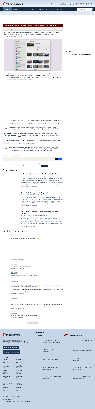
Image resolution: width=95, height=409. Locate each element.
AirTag (51, 13)
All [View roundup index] (91, 13)
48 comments (33, 226)
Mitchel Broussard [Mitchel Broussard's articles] (7, 370)
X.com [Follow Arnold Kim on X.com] (7, 361)
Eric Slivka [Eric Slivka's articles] (18, 359)
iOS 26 (67, 13)
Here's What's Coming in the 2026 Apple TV (35, 193)
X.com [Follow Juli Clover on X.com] (7, 367)
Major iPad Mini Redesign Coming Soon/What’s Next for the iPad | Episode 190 (82, 350)
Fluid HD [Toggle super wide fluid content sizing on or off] (24, 401)
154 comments (33, 205)
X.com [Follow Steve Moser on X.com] (7, 389)
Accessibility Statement (7, 399)
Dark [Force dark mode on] (33, 401)
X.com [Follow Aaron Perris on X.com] (20, 389)
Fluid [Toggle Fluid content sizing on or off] (21, 401)
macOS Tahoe (76, 13)
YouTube (40, 335)
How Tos (33, 9)
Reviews (41, 9)
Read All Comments (33, 322)
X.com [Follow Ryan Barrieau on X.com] (20, 384)
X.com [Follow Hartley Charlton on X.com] (7, 378)
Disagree (22, 259)
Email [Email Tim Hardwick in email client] (17, 373)
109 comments (33, 186)
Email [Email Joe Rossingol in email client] (17, 367)
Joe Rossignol (43, 176)
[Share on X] (56, 159)
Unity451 (13, 312)
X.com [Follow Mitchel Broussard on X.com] (7, 373)
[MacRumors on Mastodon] (81, 4)
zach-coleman (14, 272)
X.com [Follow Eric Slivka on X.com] (20, 361)
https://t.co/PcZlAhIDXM (50, 149)
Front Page (7, 9)
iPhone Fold (17, 13)
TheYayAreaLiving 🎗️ (16, 234)
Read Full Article (25, 186)
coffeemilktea (14, 281)
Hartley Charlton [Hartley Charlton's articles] (6, 375)
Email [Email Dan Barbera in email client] (4, 384)
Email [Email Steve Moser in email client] (4, 389)
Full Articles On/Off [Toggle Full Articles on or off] (14, 401)
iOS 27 (25, 13)
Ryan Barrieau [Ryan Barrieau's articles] (19, 381)
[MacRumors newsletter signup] (92, 4)
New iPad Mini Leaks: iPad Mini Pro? (52, 359)
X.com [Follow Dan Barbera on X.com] (7, 384)
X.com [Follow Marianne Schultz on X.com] (20, 378)
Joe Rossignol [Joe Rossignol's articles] (19, 364)
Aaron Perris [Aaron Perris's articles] (18, 387)
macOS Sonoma (16, 155)
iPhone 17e (44, 13)
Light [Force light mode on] (31, 401)
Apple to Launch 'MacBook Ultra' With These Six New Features (42, 174)
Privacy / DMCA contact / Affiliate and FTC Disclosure (13, 396)
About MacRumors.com (11, 347)
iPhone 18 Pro (7, 13)
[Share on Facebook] (60, 159)
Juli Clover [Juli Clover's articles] (5, 364)
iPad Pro (85, 13)
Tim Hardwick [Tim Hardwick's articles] (19, 370)
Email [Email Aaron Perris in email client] (17, 389)
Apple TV (21, 34)
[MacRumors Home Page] (13, 4)
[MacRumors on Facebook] (76, 4)
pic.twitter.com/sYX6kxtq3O (29, 129)
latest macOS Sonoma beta (35, 34)
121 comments (8, 159)
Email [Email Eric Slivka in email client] (17, 361)
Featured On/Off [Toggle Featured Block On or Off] (6, 401)
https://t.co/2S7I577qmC (17, 150)
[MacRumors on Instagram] (73, 4)
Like (19, 259)
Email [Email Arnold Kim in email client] (4, 361)
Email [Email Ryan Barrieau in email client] (17, 384)
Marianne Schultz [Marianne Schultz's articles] (19, 375)
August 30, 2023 (53, 129)
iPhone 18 (59, 13)
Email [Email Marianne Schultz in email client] (17, 378)
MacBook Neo (34, 13)
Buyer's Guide (50, 9)
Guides (26, 9)
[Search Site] (85, 9)
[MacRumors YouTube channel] (84, 4)
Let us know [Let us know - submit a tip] (63, 4)
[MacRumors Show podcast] (71, 4)
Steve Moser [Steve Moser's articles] (5, 387)
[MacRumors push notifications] (86, 4)
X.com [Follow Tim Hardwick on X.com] (20, 373)
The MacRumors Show (75, 335)
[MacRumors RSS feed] (89, 4)
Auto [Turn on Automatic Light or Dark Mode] (28, 401)
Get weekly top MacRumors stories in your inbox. (33, 163)
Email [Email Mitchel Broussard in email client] (4, 373)
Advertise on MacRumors (11, 352)
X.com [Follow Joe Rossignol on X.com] (20, 367)
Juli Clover (29, 29)
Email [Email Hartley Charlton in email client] (4, 378)
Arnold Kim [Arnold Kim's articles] (5, 359)
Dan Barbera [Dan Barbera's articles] (5, 381)
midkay (13, 262)
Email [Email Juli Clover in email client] (4, 367)
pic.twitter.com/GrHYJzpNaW (31, 150)
